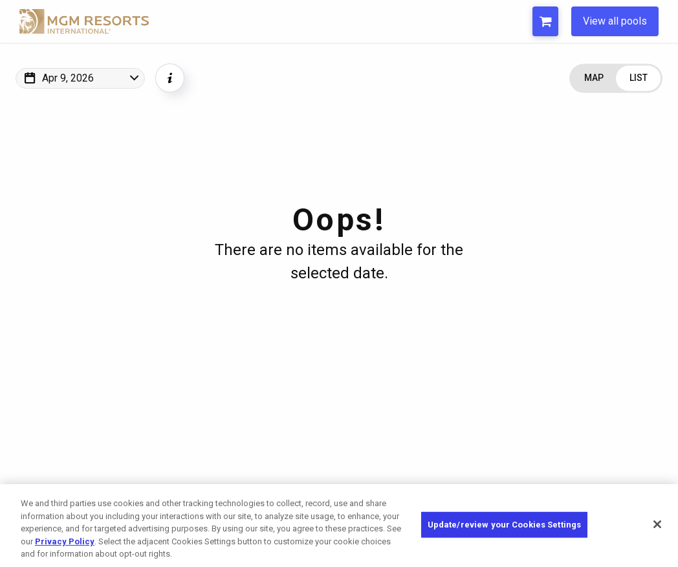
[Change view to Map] (593, 78)
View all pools (615, 21)
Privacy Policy (64, 541)
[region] (339, 525)
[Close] (657, 524)
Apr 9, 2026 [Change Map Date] (68, 78)
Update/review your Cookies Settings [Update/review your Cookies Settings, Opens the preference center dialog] (505, 524)
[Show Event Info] (169, 78)
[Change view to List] (638, 78)
